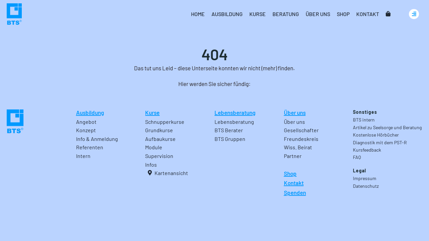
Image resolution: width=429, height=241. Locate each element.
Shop (290, 173)
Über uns (295, 112)
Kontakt (294, 182)
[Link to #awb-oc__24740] (414, 14)
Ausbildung (90, 112)
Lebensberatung (234, 112)
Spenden (295, 192)
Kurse (152, 112)
